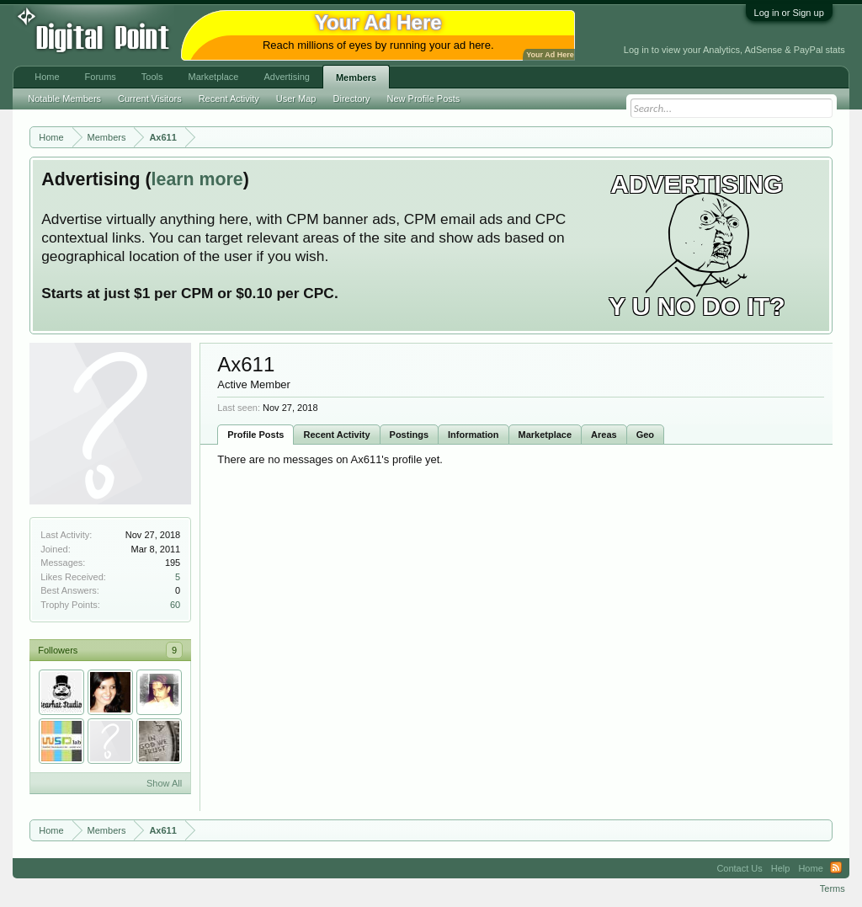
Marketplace (545, 434)
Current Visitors (150, 98)
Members (356, 77)
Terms (832, 888)
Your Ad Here (549, 55)
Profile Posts (255, 434)
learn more (197, 179)
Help (780, 868)
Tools (152, 77)
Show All (164, 783)
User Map (296, 98)
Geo (645, 434)
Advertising (286, 77)
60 (175, 605)
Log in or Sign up (789, 13)
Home (47, 77)
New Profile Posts (423, 98)
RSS (836, 868)
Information (473, 434)
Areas (604, 434)
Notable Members (64, 98)
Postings (409, 434)
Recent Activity (336, 434)
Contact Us (739, 868)
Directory (351, 98)
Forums (100, 77)
